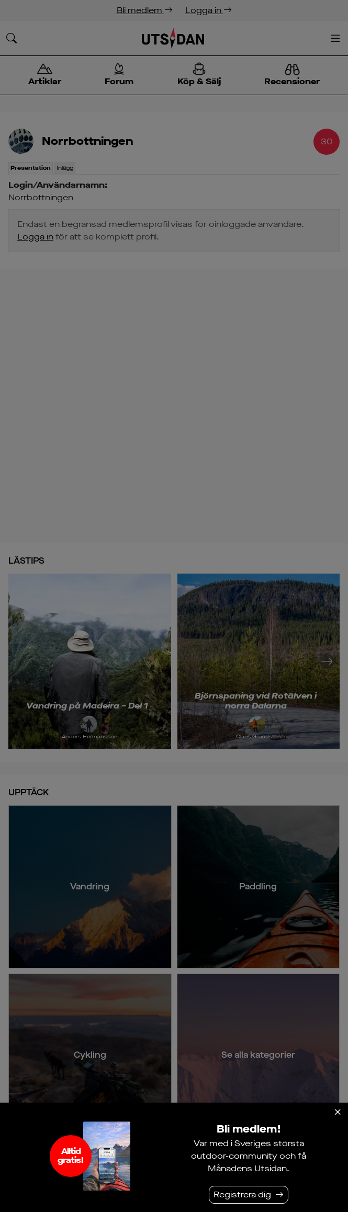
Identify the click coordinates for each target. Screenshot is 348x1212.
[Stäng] (337, 1112)
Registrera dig (242, 1194)
